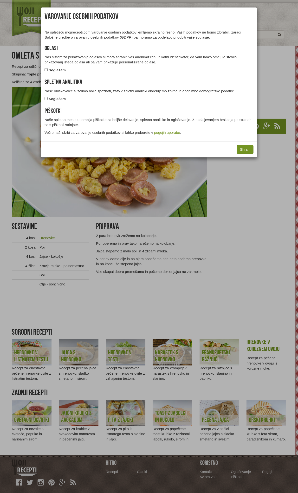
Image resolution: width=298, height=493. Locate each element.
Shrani (245, 149)
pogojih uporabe (167, 132)
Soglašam (57, 70)
